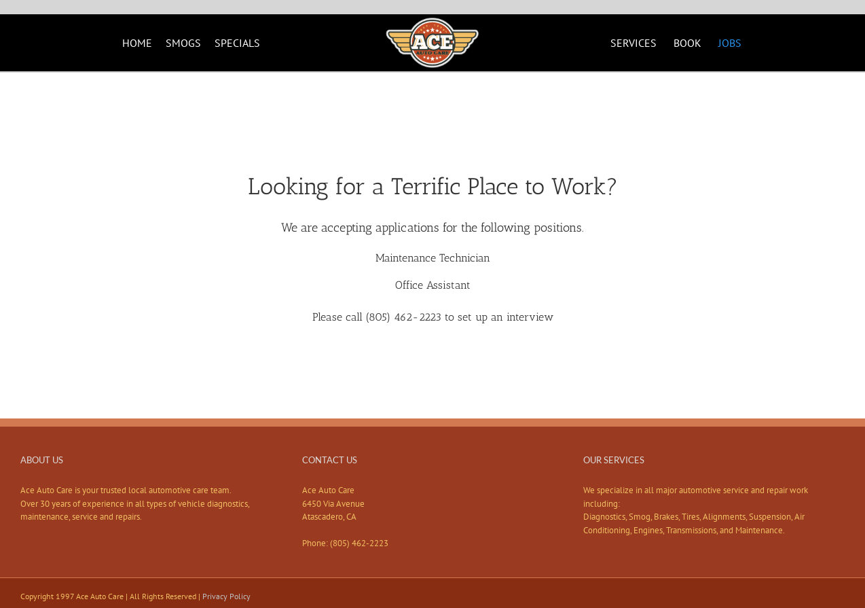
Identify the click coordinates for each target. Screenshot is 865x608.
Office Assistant (433, 285)
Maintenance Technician (432, 257)
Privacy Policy (226, 596)
